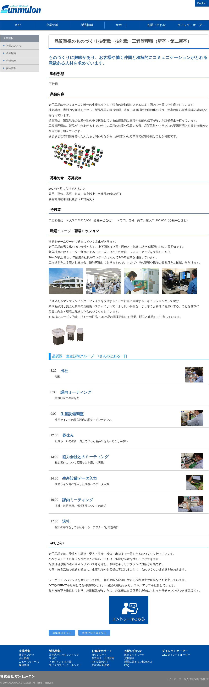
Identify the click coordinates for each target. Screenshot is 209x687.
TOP (17, 25)
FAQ (126, 665)
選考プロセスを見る (94, 632)
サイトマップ (173, 679)
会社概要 (11, 60)
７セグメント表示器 (60, 661)
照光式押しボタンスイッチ (64, 654)
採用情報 (11, 68)
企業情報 (52, 25)
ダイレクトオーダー (191, 25)
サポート (122, 25)
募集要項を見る (61, 632)
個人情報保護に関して (196, 679)
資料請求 (129, 658)
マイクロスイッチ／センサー (65, 665)
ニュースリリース (29, 661)
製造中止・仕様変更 (103, 658)
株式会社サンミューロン (20, 9)
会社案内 (11, 53)
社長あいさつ (13, 45)
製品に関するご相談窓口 (138, 661)
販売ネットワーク (134, 654)
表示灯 (53, 658)
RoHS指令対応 (100, 661)
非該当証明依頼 (100, 665)
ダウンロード (99, 654)
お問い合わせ (156, 25)
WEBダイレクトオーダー (176, 654)
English (201, 3)
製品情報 (87, 25)
